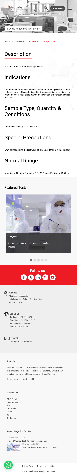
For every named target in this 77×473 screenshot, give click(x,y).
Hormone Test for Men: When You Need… (40, 447)
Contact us (11, 418)
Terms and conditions (46, 466)
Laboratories (12, 402)
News (9, 405)
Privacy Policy (28, 466)
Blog (8, 415)
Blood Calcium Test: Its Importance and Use (28, 441)
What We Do (12, 399)
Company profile (14, 379)
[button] (31, 260)
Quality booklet (28, 379)
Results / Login (57, 8)
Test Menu (11, 408)
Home (7, 41)
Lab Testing (19, 41)
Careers (10, 411)
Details (13, 247)
